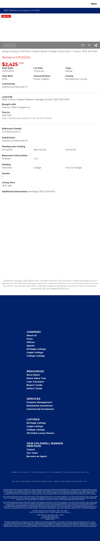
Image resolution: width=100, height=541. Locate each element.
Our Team (32, 453)
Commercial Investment (40, 409)
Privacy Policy (34, 537)
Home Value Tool (36, 378)
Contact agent (9, 45)
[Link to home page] (3, 4)
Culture (31, 449)
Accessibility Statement (47, 472)
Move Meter (33, 375)
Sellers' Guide (34, 388)
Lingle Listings (35, 352)
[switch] (82, 45)
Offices (31, 342)
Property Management (39, 402)
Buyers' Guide (34, 385)
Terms (14, 472)
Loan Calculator (35, 381)
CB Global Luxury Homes (40, 433)
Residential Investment (40, 405)
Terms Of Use (18, 537)
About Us (32, 335)
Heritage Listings (36, 349)
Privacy (25, 472)
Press (30, 339)
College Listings (36, 356)
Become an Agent (37, 456)
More (94, 4)
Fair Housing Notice (77, 472)
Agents (31, 345)
